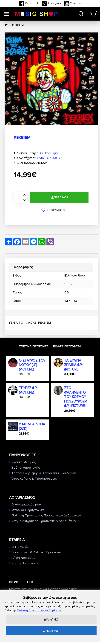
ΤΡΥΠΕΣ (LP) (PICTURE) (28, 390)
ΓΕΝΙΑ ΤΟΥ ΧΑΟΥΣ (49, 158)
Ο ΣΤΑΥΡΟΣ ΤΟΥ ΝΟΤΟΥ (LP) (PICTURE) (32, 364)
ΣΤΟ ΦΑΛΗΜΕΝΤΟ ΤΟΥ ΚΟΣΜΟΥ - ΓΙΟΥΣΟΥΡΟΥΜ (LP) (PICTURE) (76, 397)
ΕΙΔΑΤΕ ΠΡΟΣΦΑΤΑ (67, 346)
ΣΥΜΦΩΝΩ (51, 631)
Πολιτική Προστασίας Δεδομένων (39, 610)
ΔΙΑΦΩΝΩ (51, 619)
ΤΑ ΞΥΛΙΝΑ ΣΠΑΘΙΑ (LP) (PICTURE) (73, 364)
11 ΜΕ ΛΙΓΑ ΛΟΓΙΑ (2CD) (32, 426)
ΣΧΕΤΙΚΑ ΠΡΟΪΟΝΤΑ (34, 346)
